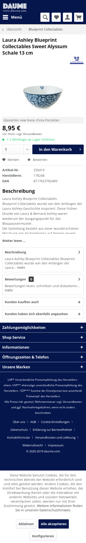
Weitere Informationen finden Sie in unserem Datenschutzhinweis (49, 508)
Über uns (19, 422)
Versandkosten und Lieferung (55, 437)
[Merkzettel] (56, 17)
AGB (33, 422)
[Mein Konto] (67, 17)
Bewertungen (15, 279)
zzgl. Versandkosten (29, 134)
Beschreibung (15, 252)
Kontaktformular (18, 437)
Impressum (56, 445)
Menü (12, 17)
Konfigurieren (43, 536)
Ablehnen (26, 524)
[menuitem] (12, 17)
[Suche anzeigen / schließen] (45, 17)
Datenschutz (19, 430)
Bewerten (37, 159)
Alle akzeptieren (54, 524)
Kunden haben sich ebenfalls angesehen (36, 314)
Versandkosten (72, 402)
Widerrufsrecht (32, 445)
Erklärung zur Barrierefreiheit (52, 430)
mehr (20, 267)
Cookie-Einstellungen (55, 422)
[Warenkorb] (78, 17)
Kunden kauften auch (22, 302)
